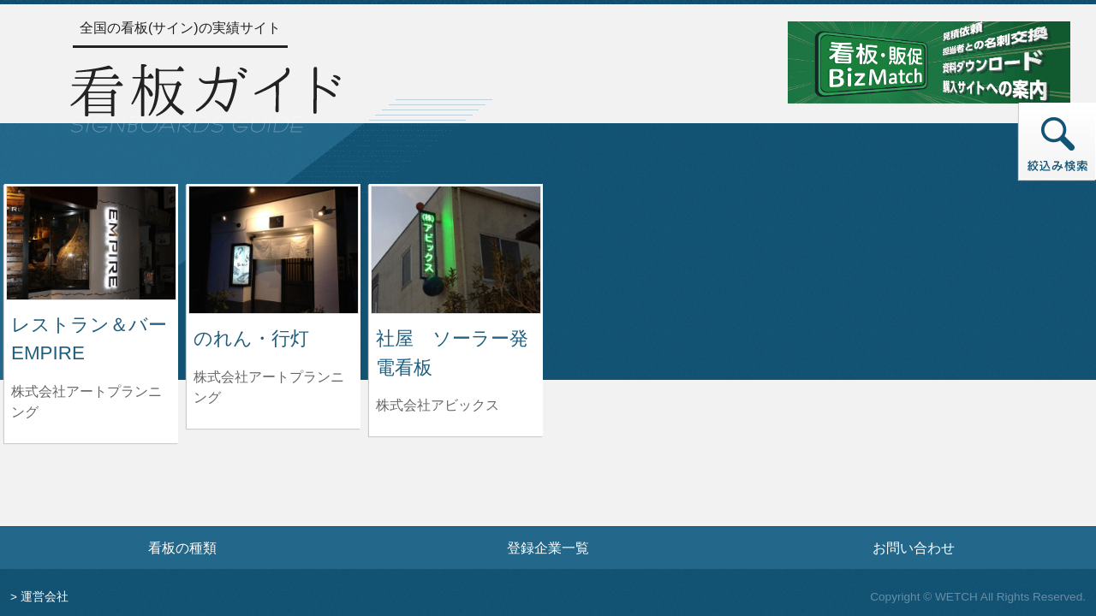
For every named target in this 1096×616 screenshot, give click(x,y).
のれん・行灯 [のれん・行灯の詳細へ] (251, 338)
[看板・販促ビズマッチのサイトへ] (929, 61)
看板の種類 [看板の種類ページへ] (182, 547)
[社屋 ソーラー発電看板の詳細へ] (456, 248)
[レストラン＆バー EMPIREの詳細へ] (91, 241)
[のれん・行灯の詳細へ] (273, 248)
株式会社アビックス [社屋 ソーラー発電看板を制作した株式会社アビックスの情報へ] (437, 405)
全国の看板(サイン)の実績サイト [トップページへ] (180, 28)
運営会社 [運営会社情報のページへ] (44, 596)
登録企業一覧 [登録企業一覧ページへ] (548, 547)
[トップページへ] (205, 96)
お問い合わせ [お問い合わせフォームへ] (914, 547)
